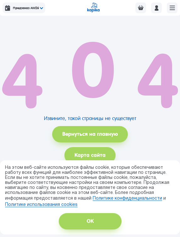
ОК (90, 221)
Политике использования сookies (41, 205)
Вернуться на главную (90, 134)
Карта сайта (90, 155)
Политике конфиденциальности (127, 198)
